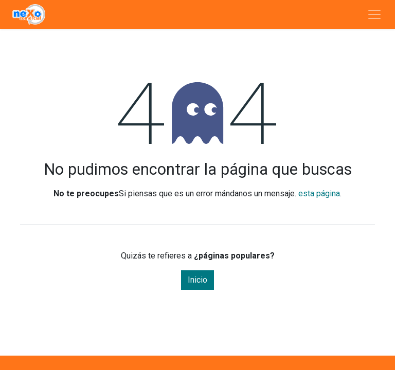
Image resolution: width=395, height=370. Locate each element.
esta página (319, 193)
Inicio (197, 280)
